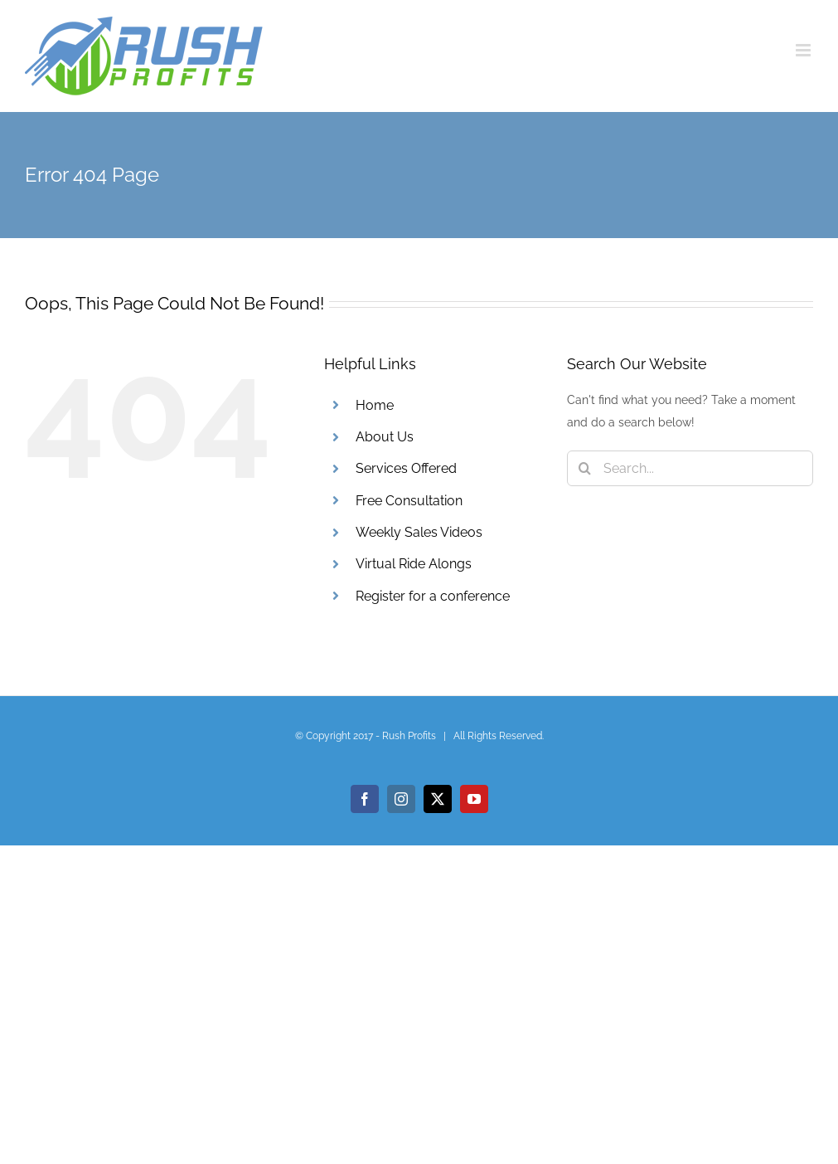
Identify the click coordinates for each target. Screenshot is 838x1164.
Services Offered (406, 468)
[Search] (585, 468)
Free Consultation (409, 501)
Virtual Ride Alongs (414, 564)
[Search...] (690, 468)
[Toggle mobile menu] (804, 50)
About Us (385, 437)
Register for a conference (433, 596)
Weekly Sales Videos (419, 532)
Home (375, 405)
